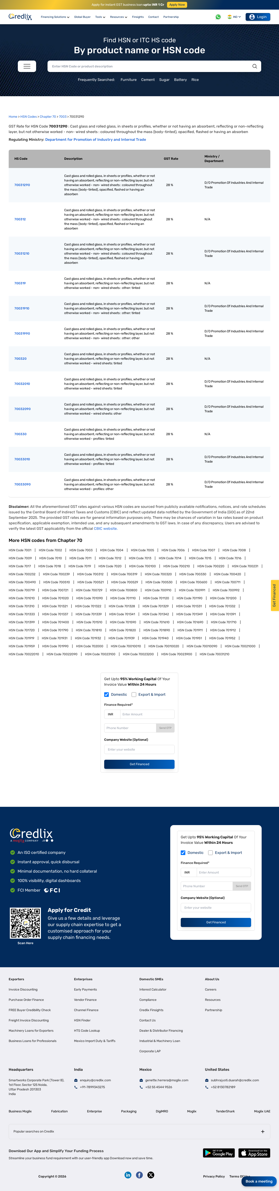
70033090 (22, 484)
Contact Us (147, 1020)
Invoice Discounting (23, 989)
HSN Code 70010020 (164, 646)
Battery (180, 79)
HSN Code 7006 (173, 550)
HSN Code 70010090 (202, 646)
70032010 (22, 384)
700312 (20, 219)
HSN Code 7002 (50, 550)
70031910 (21, 308)
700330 (20, 434)
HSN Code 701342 (156, 614)
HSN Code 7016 (230, 558)
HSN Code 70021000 (240, 646)
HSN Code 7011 (80, 558)
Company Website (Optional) (126, 740)
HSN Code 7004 (111, 550)
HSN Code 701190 (189, 598)
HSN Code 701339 (89, 614)
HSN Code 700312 (90, 574)
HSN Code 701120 (156, 598)
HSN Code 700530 (159, 582)
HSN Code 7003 (81, 550)
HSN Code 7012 (110, 558)
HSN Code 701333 (22, 614)
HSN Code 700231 (245, 566)
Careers (210, 989)
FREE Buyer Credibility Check (30, 1010)
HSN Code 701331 (189, 606)
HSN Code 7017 (20, 566)
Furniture (129, 79)
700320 (20, 359)
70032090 (22, 409)
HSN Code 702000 (89, 646)
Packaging (128, 1111)
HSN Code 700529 (124, 582)
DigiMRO (162, 1111)
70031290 (22, 185)
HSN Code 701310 (22, 606)
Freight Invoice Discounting (29, 1020)
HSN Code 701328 (122, 606)
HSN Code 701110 (123, 598)
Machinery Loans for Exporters (31, 1031)
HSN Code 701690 (190, 622)
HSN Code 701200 (223, 598)
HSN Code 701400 (55, 622)
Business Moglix (20, 1111)
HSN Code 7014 (170, 558)
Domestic (119, 694)
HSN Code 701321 (55, 606)
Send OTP (165, 728)
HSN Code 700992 (226, 590)
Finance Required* (118, 705)
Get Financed (139, 764)
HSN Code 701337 (55, 614)
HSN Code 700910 (158, 590)
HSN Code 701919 (21, 638)
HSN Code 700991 (192, 590)
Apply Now (177, 5)
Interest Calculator (152, 989)
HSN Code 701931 (54, 638)
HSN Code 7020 (110, 566)
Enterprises (83, 979)
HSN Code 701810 (89, 630)
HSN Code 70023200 (138, 654)
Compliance (148, 1000)
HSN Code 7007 (203, 550)
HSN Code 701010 (22, 598)
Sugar (164, 79)
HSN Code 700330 (192, 574)
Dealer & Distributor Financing (161, 1031)
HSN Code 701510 (89, 622)
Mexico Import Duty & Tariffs (94, 1041)
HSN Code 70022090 (62, 654)
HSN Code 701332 (222, 606)
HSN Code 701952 (222, 638)
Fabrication (59, 1111)
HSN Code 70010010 (126, 646)
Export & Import (151, 694)
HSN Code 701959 (22, 646)
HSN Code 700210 (176, 566)
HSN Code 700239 (56, 574)
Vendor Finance (85, 1000)
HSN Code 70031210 (214, 654)
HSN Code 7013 (140, 558)
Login (258, 17)
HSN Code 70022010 (24, 654)
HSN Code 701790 (55, 630)
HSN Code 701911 (190, 630)
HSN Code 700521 (90, 582)
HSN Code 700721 (55, 590)
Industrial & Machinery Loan (159, 1041)
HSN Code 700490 (22, 582)
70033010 (22, 459)
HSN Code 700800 (123, 590)
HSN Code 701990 (55, 646)
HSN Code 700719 (22, 590)
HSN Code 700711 (227, 582)
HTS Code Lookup (87, 1031)
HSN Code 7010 (50, 558)
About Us (212, 979)
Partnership (213, 1010)
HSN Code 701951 (189, 638)
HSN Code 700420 (227, 574)
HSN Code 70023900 (176, 654)
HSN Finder (82, 1020)
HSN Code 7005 (142, 550)
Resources (213, 1000)
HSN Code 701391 (223, 614)
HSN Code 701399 (22, 622)
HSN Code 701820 (122, 630)
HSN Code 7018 (49, 566)
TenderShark (225, 1111)
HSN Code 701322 (88, 606)
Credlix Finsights (151, 1010)
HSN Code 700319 (124, 574)
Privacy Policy (214, 1176)
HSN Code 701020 (55, 598)
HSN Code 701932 (88, 638)
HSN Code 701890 (156, 630)
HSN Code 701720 (22, 630)
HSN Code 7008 (234, 550)
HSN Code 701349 (189, 614)
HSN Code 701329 (156, 606)
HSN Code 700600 (193, 582)
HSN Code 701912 (223, 630)
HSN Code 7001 (20, 550)
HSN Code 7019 (80, 566)
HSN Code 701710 (223, 622)
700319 (20, 283)
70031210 (21, 254)
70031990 (22, 334)
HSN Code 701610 (157, 622)
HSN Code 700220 (210, 566)
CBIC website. (106, 528)
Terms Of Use (239, 1176)
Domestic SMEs (151, 979)
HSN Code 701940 (155, 638)
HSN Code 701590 (123, 622)
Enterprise (94, 1111)
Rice (195, 79)
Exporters (16, 979)
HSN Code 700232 (22, 574)
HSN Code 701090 (89, 598)
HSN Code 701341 (122, 614)
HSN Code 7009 (20, 558)
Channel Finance (86, 1010)
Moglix (192, 1111)
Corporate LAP (150, 1051)
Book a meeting (259, 1181)
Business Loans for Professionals (32, 1041)
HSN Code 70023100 (100, 654)
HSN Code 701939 (122, 638)
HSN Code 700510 (56, 582)
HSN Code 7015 (200, 558)
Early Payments (85, 989)
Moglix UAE (262, 1111)
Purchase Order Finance (26, 1000)
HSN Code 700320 (158, 574)
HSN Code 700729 (89, 590)
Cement (148, 79)
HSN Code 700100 (142, 566)
